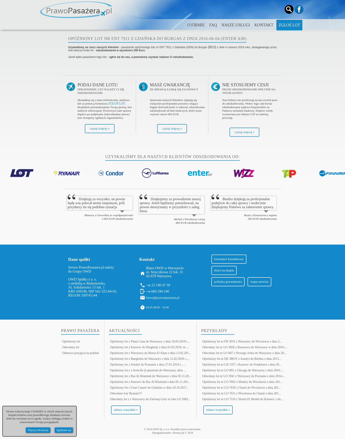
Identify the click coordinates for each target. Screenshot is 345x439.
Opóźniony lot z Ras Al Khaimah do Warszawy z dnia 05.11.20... (150, 376)
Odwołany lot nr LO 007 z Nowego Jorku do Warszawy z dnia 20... (244, 353)
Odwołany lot (70, 347)
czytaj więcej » (100, 128)
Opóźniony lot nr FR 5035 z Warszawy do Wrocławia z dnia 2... (242, 341)
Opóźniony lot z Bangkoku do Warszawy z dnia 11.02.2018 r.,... (149, 358)
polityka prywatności (228, 281)
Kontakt (264, 25)
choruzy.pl (178, 432)
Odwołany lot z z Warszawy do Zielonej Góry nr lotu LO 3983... (150, 399)
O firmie (196, 25)
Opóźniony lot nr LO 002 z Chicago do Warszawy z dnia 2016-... (242, 370)
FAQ (213, 25)
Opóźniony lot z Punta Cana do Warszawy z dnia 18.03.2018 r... (149, 341)
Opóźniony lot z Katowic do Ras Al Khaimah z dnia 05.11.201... (150, 382)
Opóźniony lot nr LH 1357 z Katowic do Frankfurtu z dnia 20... (241, 364)
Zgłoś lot (289, 25)
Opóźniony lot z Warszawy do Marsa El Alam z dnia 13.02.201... (150, 353)
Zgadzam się (63, 430)
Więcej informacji (38, 430)
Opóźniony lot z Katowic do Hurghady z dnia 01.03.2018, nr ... (149, 347)
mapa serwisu (259, 281)
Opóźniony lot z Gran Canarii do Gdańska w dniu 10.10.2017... (149, 387)
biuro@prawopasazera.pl (162, 297)
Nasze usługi (235, 25)
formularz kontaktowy (229, 259)
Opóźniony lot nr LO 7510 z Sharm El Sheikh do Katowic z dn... (242, 399)
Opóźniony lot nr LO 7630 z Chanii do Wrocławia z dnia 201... (241, 387)
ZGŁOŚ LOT (116, 103)
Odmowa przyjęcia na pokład (80, 353)
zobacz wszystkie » (126, 409)
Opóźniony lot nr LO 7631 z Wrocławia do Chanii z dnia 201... (241, 393)
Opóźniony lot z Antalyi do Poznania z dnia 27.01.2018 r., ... (147, 364)
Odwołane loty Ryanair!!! (126, 393)
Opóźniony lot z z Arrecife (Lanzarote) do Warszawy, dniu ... (148, 370)
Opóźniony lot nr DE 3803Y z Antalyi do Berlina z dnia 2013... (241, 358)
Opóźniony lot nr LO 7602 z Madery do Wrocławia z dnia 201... (242, 382)
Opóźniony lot (71, 341)
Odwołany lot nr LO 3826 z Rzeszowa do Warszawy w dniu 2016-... (244, 347)
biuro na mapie (224, 270)
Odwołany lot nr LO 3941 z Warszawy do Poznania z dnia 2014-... (243, 376)
